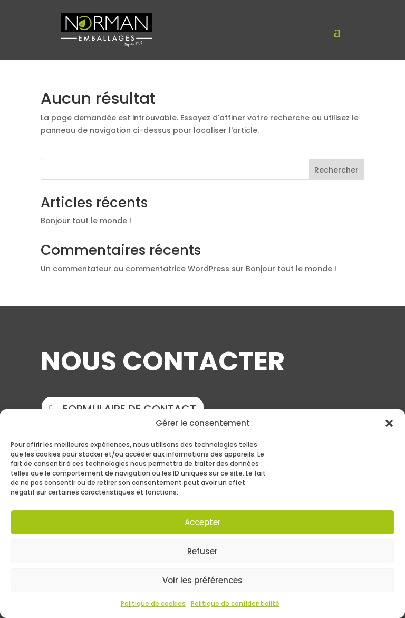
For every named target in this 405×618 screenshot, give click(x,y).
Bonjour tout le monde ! (86, 220)
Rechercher (336, 170)
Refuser (202, 551)
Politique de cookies (153, 603)
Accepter (203, 522)
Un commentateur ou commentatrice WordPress (135, 268)
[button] (389, 423)
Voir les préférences (202, 580)
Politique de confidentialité (235, 603)
